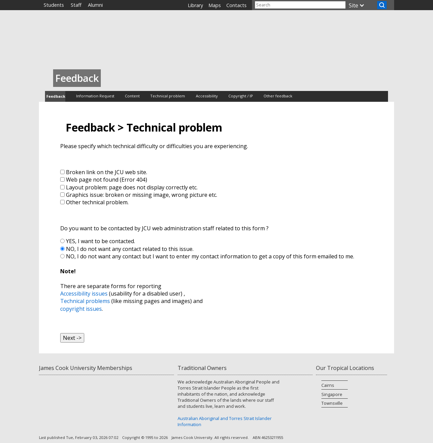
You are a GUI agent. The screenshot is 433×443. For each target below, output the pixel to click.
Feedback (55, 96)
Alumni (95, 5)
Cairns (327, 385)
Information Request (95, 95)
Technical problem (167, 95)
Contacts (236, 5)
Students (54, 5)
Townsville (332, 403)
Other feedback (278, 95)
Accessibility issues (84, 293)
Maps (214, 5)
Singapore (331, 394)
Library (195, 5)
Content (132, 95)
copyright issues (81, 308)
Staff (76, 5)
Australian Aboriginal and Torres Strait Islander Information (225, 421)
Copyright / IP (240, 95)
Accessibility (207, 95)
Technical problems (85, 301)
